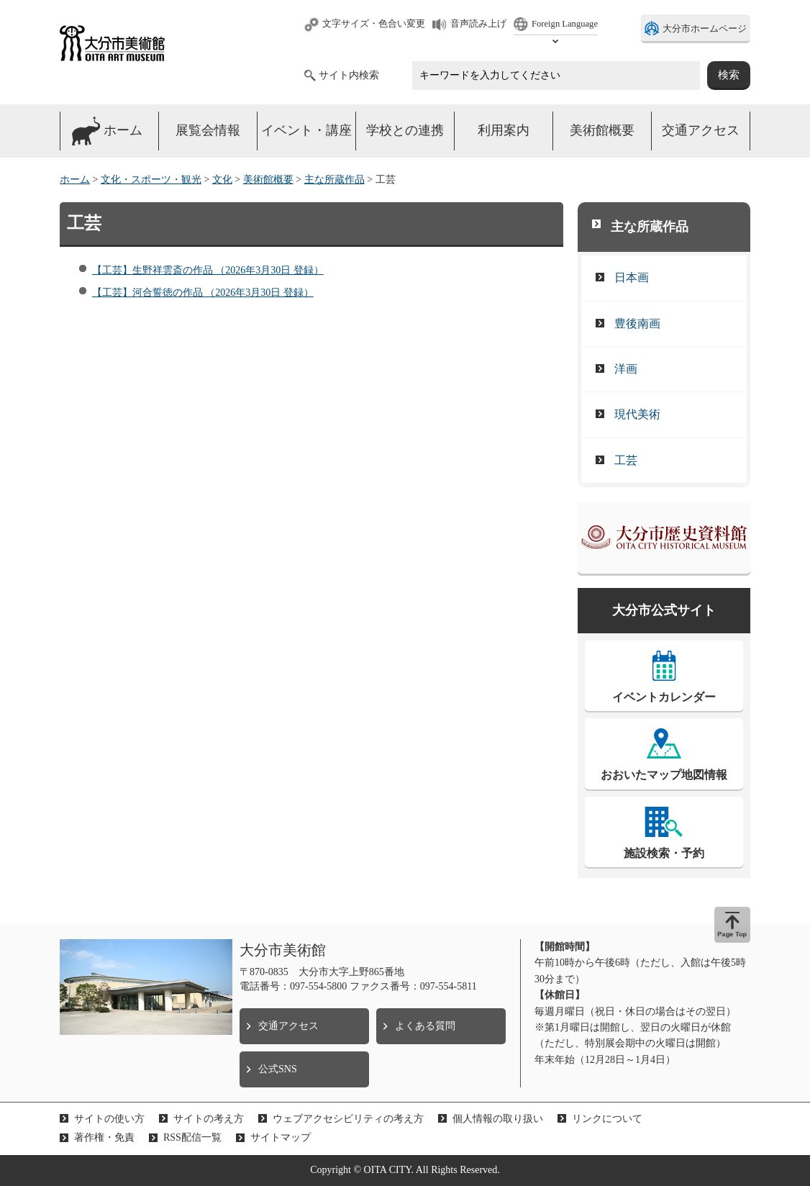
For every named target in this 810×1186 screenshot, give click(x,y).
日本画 (631, 277)
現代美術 (637, 414)
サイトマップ (280, 1137)
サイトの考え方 (208, 1118)
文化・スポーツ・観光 (151, 179)
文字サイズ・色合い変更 (373, 24)
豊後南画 (637, 323)
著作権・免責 (104, 1137)
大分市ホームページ (705, 29)
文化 (222, 179)
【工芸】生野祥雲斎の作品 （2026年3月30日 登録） (208, 270)
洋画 (625, 369)
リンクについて (607, 1118)
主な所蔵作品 (334, 179)
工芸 (625, 460)
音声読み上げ (478, 24)
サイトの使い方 (109, 1118)
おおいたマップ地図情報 (664, 775)
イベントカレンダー (664, 697)
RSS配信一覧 (192, 1137)
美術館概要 (268, 179)
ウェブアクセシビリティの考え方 (348, 1118)
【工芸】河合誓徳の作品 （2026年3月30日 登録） (203, 292)
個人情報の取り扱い (497, 1118)
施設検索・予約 (664, 853)
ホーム (75, 179)
